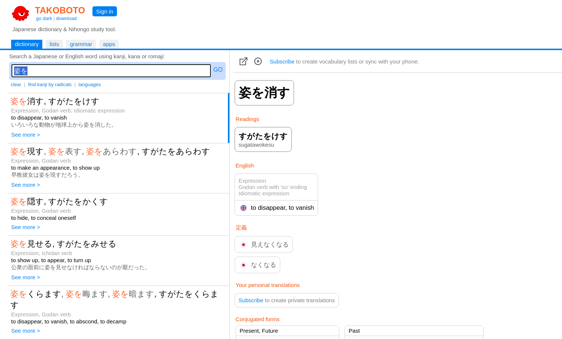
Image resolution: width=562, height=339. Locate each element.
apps (109, 44)
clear (16, 84)
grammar (81, 44)
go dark (44, 18)
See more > (25, 134)
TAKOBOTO (60, 10)
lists (54, 44)
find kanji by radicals (50, 84)
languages (89, 84)
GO (218, 69)
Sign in (104, 11)
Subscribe (282, 61)
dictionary (27, 44)
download (66, 18)
